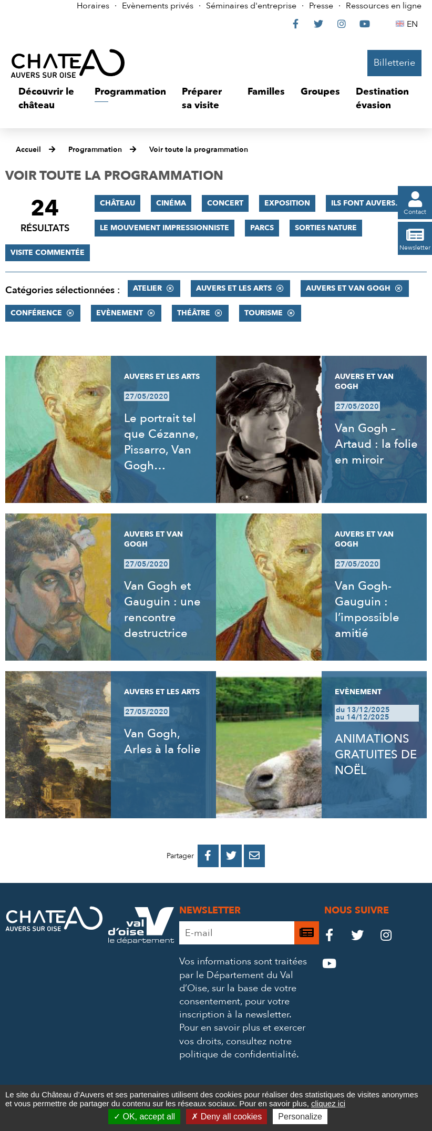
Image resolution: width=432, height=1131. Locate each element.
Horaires (93, 6)
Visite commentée (48, 253)
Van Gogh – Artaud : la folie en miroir (376, 444)
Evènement (119, 313)
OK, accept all (144, 1116)
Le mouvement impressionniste (164, 228)
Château (117, 203)
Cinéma (171, 203)
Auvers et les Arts (234, 288)
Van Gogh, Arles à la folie (162, 741)
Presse (321, 6)
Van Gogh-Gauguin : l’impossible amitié (367, 609)
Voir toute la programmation (198, 150)
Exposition (287, 203)
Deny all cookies (226, 1116)
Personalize (300, 1116)
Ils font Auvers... (366, 203)
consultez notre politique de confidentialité (237, 1048)
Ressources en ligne (383, 6)
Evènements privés (157, 6)
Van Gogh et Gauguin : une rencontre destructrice (162, 609)
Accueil (28, 150)
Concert (225, 203)
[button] (49, 98)
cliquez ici (328, 1103)
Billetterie (394, 62)
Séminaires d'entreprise (251, 6)
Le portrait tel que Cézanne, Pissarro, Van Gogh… (161, 442)
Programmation (95, 150)
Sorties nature (326, 228)
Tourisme (263, 313)
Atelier (147, 288)
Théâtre (193, 313)
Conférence (36, 313)
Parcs (262, 228)
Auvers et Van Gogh (348, 288)
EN (413, 24)
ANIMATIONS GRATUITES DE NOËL (376, 754)
